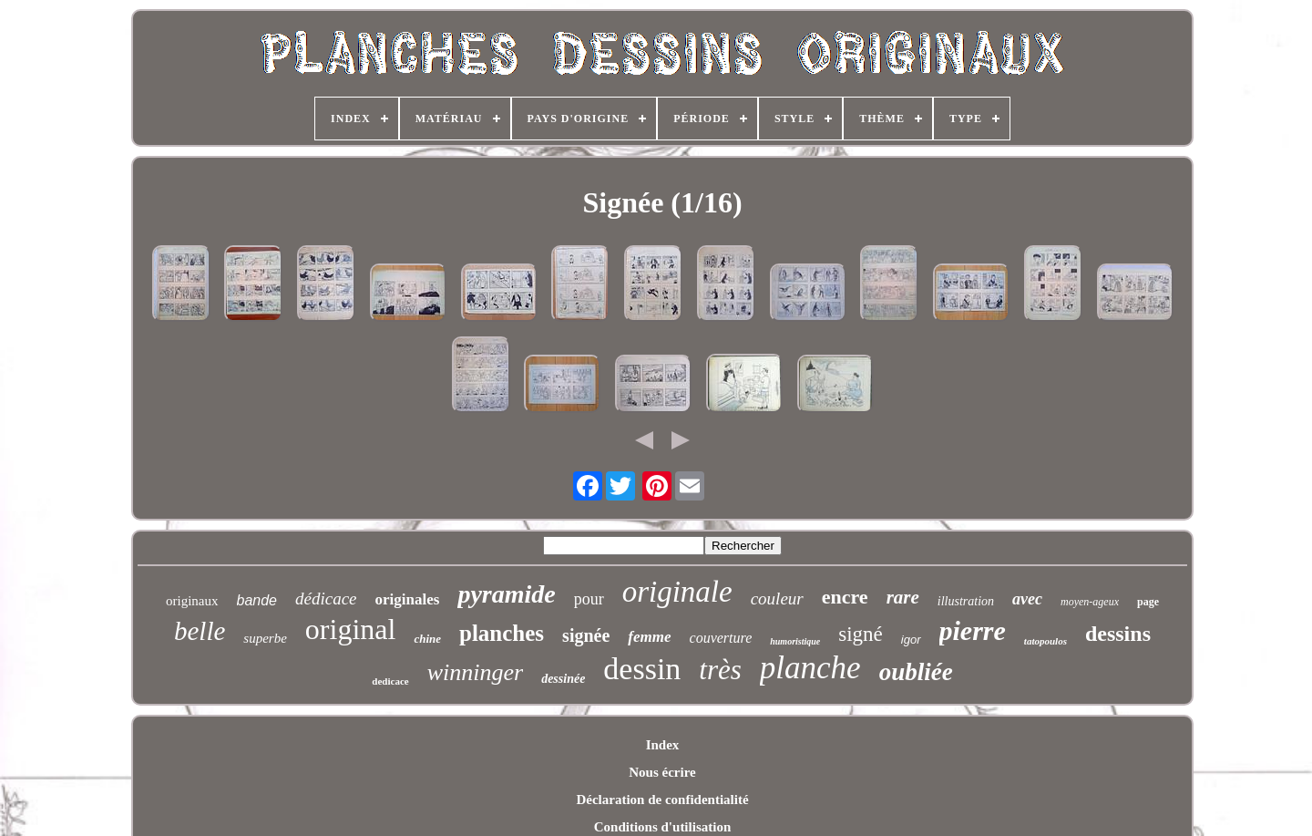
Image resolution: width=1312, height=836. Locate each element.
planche (810, 668)
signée (586, 635)
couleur (777, 598)
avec (1027, 599)
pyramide (506, 594)
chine (427, 638)
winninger (475, 672)
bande (257, 600)
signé (860, 634)
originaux (192, 600)
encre (845, 596)
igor (911, 639)
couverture (721, 637)
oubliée (916, 672)
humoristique (795, 641)
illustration (966, 601)
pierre (972, 630)
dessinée (563, 679)
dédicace (326, 598)
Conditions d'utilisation (662, 827)
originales (407, 599)
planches (501, 633)
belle (199, 630)
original (350, 629)
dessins (1118, 633)
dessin (642, 669)
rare (903, 597)
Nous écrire (662, 772)
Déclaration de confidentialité (662, 799)
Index (663, 745)
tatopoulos (1045, 640)
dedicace (390, 681)
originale (677, 591)
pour (589, 599)
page (1148, 601)
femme (649, 636)
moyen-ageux (1090, 601)
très (720, 670)
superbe (265, 638)
